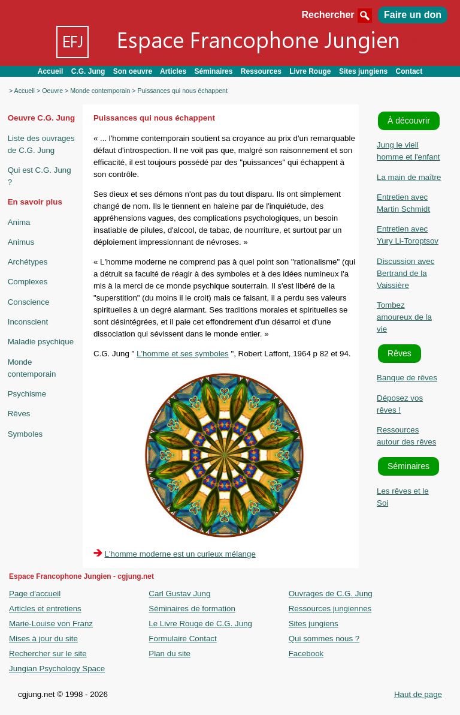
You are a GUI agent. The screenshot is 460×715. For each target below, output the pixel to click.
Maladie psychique (41, 341)
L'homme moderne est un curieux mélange (180, 553)
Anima (19, 222)
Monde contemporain (100, 90)
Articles (173, 71)
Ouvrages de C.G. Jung (331, 593)
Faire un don (412, 15)
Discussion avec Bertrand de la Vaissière (405, 273)
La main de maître (409, 177)
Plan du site (169, 653)
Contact (409, 71)
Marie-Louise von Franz (51, 623)
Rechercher (338, 15)
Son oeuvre (132, 71)
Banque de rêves (407, 377)
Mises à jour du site (43, 638)
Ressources (261, 71)
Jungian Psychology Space (57, 668)
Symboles (25, 433)
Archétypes (28, 261)
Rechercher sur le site (48, 653)
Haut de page (418, 694)
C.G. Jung (88, 71)
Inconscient (28, 321)
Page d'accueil (34, 593)
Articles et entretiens (45, 608)
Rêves (19, 413)
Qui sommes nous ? (324, 638)
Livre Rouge (310, 71)
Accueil (50, 71)
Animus (21, 242)
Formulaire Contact (182, 638)
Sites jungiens (363, 71)
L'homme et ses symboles (183, 353)
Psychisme (27, 393)
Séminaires (213, 71)
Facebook (306, 653)
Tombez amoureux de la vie (404, 317)
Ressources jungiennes (330, 608)
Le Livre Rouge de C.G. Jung (200, 623)
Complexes (28, 281)
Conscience (29, 302)
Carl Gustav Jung (179, 593)
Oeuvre (52, 90)
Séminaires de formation (192, 608)
